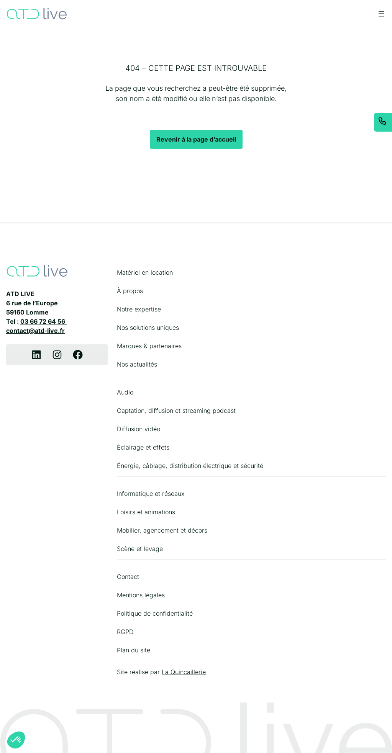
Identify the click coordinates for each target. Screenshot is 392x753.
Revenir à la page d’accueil (196, 139)
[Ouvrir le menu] (381, 13)
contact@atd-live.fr (35, 330)
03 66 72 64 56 (43, 321)
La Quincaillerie (184, 672)
